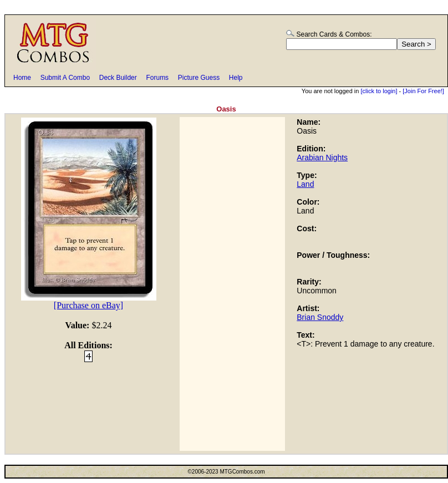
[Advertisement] (232, 284)
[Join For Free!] (423, 91)
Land (305, 184)
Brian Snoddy (320, 317)
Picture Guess (199, 78)
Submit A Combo (65, 78)
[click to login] (378, 91)
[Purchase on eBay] (88, 305)
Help (236, 78)
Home (22, 78)
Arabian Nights (322, 157)
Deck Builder (118, 78)
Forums (157, 78)
